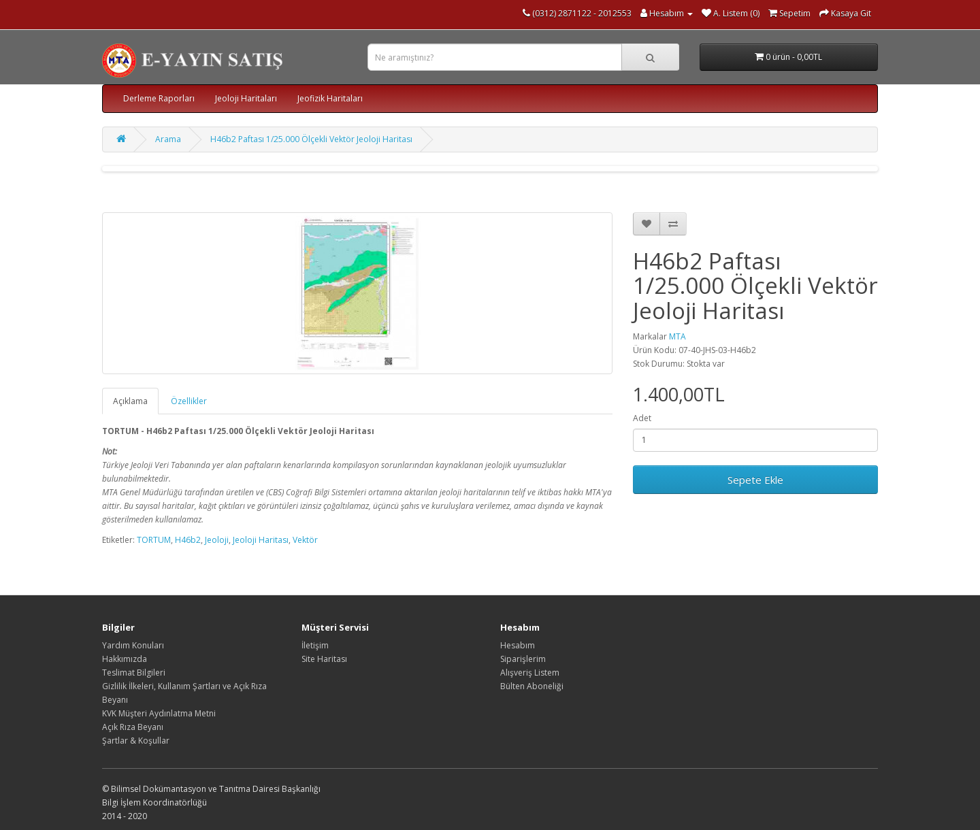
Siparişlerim (523, 659)
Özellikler (189, 401)
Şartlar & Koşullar (135, 740)
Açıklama (130, 401)
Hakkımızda (124, 659)
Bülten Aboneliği (532, 686)
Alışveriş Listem (529, 672)
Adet (642, 418)
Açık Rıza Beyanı (132, 727)
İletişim (315, 645)
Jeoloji (217, 540)
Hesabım (517, 645)
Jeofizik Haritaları (330, 98)
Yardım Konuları (133, 645)
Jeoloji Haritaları (246, 98)
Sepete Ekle (755, 479)
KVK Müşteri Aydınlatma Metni (159, 713)
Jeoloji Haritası (261, 540)
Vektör (305, 540)
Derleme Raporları (159, 98)
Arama (168, 139)
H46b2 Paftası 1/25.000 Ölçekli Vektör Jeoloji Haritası (311, 139)
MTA (677, 336)
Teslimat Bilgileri (133, 672)
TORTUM (154, 540)
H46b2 (188, 540)
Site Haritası (324, 659)
